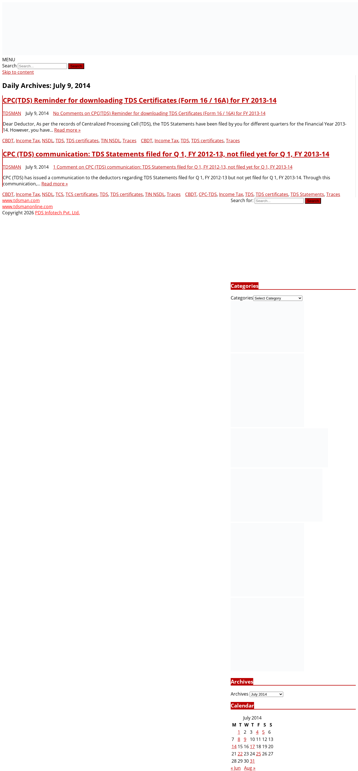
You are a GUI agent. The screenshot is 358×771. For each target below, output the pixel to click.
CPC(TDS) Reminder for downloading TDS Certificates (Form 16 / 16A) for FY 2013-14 (140, 100)
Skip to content (18, 72)
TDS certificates (82, 140)
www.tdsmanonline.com (27, 206)
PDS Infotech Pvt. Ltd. (57, 213)
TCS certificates (82, 194)
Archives (239, 694)
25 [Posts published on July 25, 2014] (258, 754)
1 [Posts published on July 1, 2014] (239, 732)
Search (9, 66)
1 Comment (172, 167)
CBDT (8, 140)
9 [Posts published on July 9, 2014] (245, 739)
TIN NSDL (110, 140)
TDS (60, 140)
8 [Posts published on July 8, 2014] (239, 739)
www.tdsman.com (21, 200)
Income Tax (28, 140)
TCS (59, 194)
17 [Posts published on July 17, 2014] (252, 746)
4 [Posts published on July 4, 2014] (257, 732)
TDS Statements (307, 194)
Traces (129, 140)
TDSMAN (12, 113)
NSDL (47, 140)
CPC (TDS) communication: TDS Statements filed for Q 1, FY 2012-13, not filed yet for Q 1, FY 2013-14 (166, 153)
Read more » (67, 130)
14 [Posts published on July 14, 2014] (234, 746)
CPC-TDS (208, 194)
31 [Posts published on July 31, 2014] (252, 761)
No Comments (159, 113)
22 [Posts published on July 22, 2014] (240, 754)
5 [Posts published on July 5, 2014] (263, 732)
